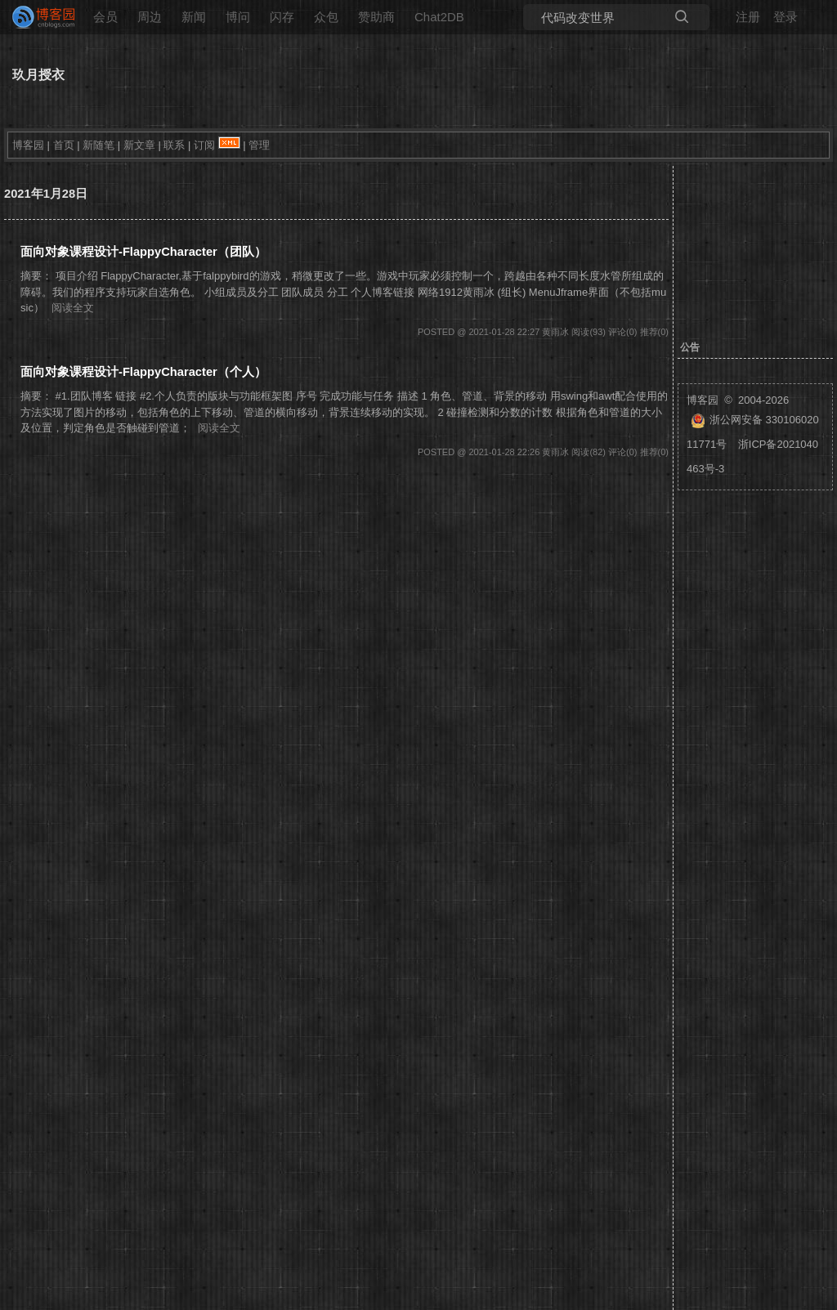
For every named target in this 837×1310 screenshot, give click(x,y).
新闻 (193, 17)
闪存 (282, 17)
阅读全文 (72, 308)
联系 (174, 145)
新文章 (139, 145)
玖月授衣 (38, 75)
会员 (105, 17)
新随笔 (98, 145)
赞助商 (376, 17)
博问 (238, 17)
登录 (785, 17)
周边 (149, 17)
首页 (63, 145)
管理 (259, 145)
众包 (326, 17)
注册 (748, 17)
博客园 (28, 145)
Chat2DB (439, 17)
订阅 (204, 145)
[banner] (36, 17)
